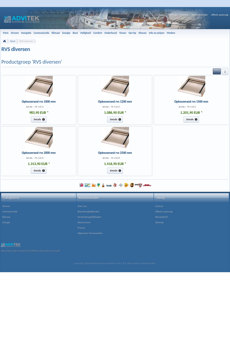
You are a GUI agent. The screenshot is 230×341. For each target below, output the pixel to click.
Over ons (82, 206)
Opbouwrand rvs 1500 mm (191, 101)
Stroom (6, 206)
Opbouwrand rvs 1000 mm (39, 101)
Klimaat (6, 216)
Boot (12, 41)
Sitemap (159, 222)
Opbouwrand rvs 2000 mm (39, 153)
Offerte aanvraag (163, 211)
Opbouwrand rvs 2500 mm (115, 153)
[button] (217, 71)
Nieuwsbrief (161, 216)
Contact (159, 206)
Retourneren (84, 222)
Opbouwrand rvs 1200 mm (115, 101)
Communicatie (9, 211)
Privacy (81, 227)
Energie (6, 222)
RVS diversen (26, 41)
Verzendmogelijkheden (89, 216)
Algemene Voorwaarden (90, 233)
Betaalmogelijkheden (89, 211)
